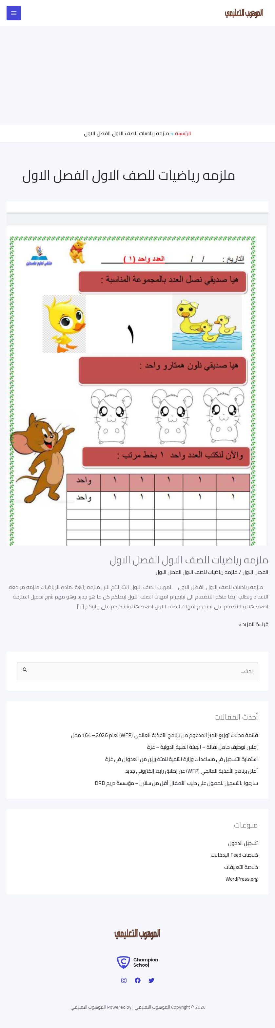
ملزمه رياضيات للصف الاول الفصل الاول (189, 559)
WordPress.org (241, 878)
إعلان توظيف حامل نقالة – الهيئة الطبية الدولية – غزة (200, 747)
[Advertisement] (137, 75)
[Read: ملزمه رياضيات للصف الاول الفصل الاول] (137, 373)
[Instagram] (124, 979)
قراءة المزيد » (252, 624)
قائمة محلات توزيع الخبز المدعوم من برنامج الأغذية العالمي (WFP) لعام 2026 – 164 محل (161, 735)
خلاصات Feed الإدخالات (233, 854)
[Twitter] (151, 979)
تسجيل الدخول (242, 842)
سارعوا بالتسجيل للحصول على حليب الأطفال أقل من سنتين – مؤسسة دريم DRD (173, 782)
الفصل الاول (255, 572)
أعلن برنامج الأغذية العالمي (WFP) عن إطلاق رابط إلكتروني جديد (189, 770)
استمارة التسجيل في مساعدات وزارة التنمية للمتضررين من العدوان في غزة (178, 759)
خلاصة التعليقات (241, 866)
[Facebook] (138, 979)
